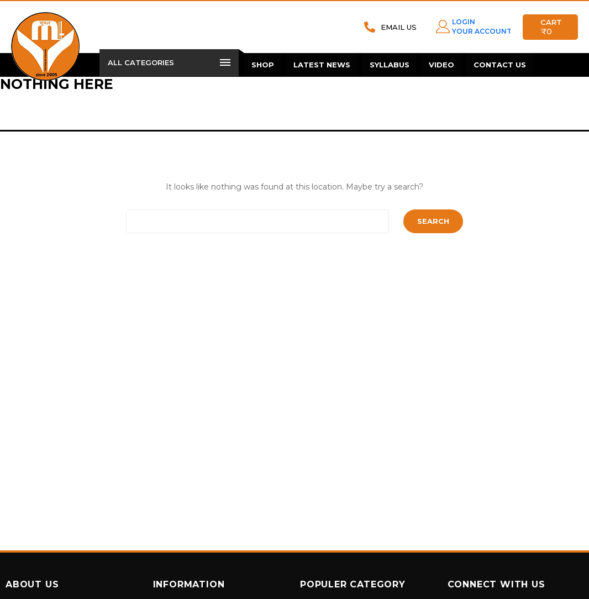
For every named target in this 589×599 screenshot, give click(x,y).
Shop (262, 64)
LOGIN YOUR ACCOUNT (479, 26)
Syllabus (388, 64)
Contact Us (497, 64)
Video (439, 64)
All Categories (169, 62)
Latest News (320, 64)
